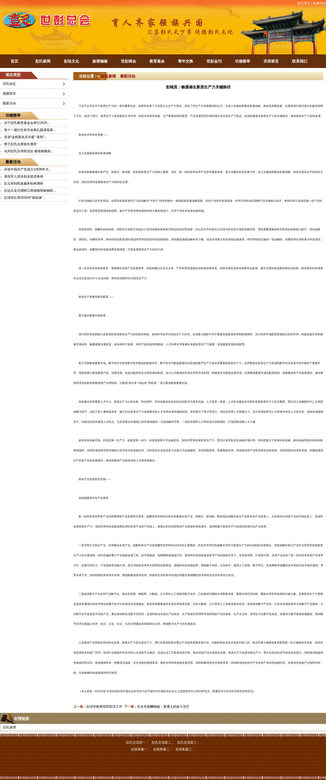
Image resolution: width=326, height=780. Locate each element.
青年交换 (185, 61)
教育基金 (157, 61)
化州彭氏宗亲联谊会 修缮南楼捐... (28, 151)
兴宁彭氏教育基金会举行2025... (27, 123)
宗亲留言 (271, 61)
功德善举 (242, 61)
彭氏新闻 (43, 61)
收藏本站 (319, 3)
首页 (14, 61)
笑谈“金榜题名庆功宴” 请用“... (25, 137)
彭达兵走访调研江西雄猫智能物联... (30, 190)
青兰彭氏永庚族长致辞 (20, 144)
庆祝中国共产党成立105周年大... (27, 169)
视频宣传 (9, 93)
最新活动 (9, 103)
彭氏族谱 (9, 727)
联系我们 (299, 61)
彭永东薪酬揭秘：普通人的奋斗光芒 (163, 706)
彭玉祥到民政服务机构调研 (23, 183)
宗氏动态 (9, 84)
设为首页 (303, 3)
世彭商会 (128, 61)
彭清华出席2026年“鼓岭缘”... (25, 198)
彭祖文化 (71, 61)
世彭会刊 (214, 61)
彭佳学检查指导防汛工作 (104, 706)
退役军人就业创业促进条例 (23, 176)
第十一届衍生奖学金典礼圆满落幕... (30, 130)
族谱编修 (100, 61)
